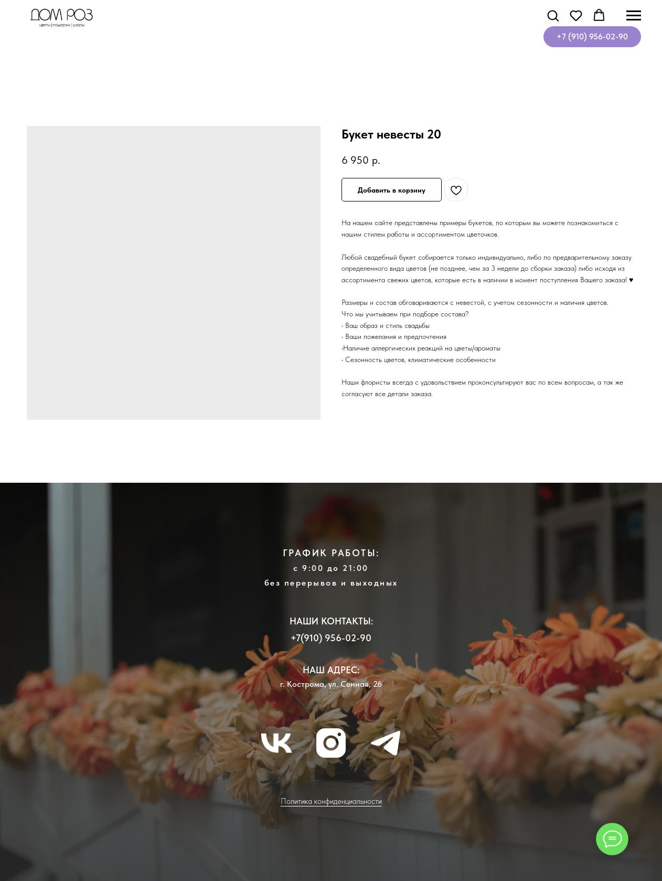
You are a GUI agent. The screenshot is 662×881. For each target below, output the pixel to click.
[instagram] (331, 743)
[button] (553, 15)
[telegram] (385, 743)
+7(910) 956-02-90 (331, 637)
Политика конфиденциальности (331, 801)
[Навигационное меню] (633, 15)
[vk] (276, 743)
